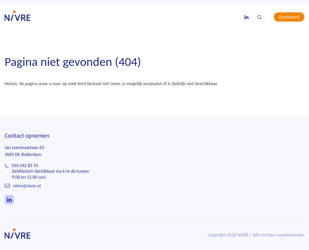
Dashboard (289, 17)
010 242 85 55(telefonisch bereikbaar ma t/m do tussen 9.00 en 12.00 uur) (50, 171)
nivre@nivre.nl (27, 186)
